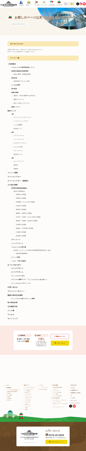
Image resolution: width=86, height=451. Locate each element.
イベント (41, 385)
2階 (12, 132)
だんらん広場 (18, 147)
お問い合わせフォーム (56, 441)
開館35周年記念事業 (15, 295)
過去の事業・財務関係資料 (22, 74)
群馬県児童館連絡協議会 (19, 188)
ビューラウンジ (19, 161)
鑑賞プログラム (19, 99)
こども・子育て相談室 (18, 261)
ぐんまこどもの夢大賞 (18, 247)
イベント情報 (13, 172)
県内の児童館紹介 (19, 191)
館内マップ (12, 111)
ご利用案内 (12, 64)
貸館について (15, 107)
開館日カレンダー (60, 336)
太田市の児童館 (21, 205)
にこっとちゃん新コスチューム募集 (23, 298)
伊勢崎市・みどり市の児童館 (25, 202)
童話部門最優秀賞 (21, 253)
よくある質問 (15, 85)
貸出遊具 (14, 88)
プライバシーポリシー (16, 291)
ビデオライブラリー (20, 143)
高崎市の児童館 (21, 198)
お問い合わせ (13, 287)
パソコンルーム (19, 139)
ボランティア (15, 239)
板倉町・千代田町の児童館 (24, 228)
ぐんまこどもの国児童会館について (23, 67)
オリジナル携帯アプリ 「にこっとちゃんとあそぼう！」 (30, 279)
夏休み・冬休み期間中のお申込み (24, 95)
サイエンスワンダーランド (22, 117)
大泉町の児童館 (21, 232)
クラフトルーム (19, 135)
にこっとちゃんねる (18, 275)
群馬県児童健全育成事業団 (19, 71)
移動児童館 (15, 92)
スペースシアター (14, 177)
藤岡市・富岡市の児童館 (24, 213)
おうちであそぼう (14, 265)
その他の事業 (13, 185)
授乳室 (16, 165)
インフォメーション (44, 387)
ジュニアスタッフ (17, 243)
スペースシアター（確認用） (18, 181)
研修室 (16, 168)
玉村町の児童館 (21, 224)
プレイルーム (18, 150)
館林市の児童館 (21, 209)
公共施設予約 (12, 306)
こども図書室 (18, 125)
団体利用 (14, 78)
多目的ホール (18, 154)
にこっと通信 (15, 257)
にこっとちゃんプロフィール (21, 283)
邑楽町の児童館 (21, 236)
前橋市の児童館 (21, 194)
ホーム (7, 385)
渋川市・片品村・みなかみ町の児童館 (28, 217)
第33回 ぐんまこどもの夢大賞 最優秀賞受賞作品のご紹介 (32, 250)
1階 (12, 114)
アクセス (11, 314)
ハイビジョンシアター (21, 121)
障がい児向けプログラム (22, 103)
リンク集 (11, 310)
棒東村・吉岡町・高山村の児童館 (26, 221)
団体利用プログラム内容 (22, 81)
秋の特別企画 (13, 302)
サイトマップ (13, 318)
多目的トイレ (18, 128)
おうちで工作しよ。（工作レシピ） (59, 400)
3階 (12, 158)
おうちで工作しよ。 (18, 268)
